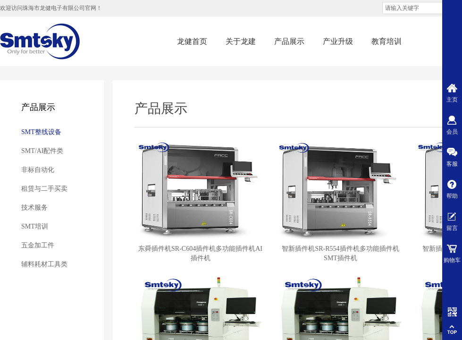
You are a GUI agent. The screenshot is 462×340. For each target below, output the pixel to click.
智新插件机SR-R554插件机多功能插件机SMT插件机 (340, 253)
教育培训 (386, 41)
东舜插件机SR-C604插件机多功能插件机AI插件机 (200, 253)
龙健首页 (192, 41)
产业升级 (338, 41)
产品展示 (289, 41)
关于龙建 (241, 41)
